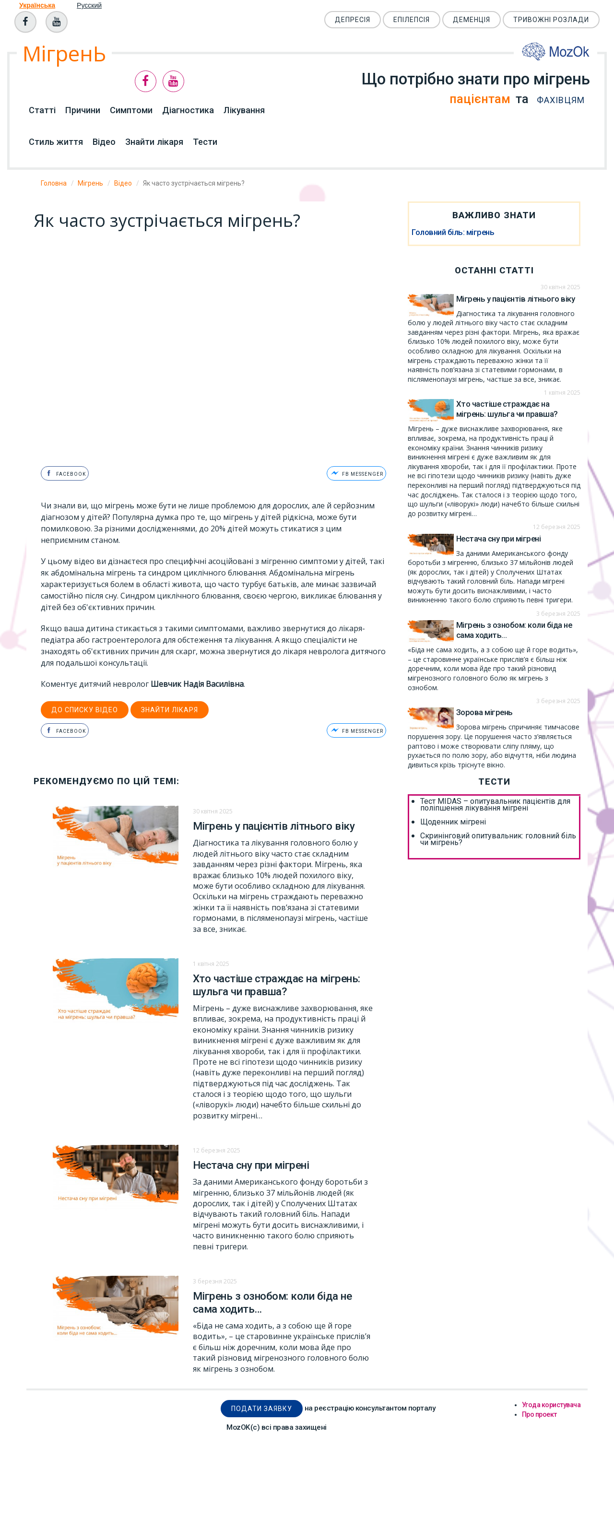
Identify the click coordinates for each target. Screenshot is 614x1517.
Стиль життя (56, 142)
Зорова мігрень (484, 712)
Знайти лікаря (154, 142)
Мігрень (90, 183)
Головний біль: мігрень (453, 232)
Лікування (244, 110)
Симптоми (131, 110)
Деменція (471, 20)
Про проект (539, 1412)
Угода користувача (551, 1403)
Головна (54, 183)
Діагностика (188, 110)
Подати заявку (261, 1407)
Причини (82, 110)
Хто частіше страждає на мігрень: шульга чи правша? (276, 983)
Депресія (352, 20)
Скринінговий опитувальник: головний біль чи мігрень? (498, 839)
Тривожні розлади (551, 20)
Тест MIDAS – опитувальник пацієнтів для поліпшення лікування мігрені (495, 804)
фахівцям (555, 100)
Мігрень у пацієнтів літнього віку (274, 824)
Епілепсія (411, 20)
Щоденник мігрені (453, 822)
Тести (205, 142)
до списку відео (84, 708)
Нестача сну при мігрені (251, 1163)
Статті (42, 110)
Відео (104, 142)
